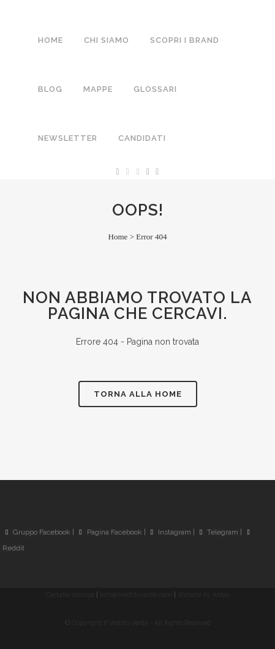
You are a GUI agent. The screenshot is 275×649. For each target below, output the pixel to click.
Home (118, 236)
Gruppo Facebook (38, 532)
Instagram (171, 532)
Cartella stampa (70, 594)
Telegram (219, 532)
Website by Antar (204, 594)
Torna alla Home (138, 394)
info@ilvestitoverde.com (136, 594)
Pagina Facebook (110, 532)
